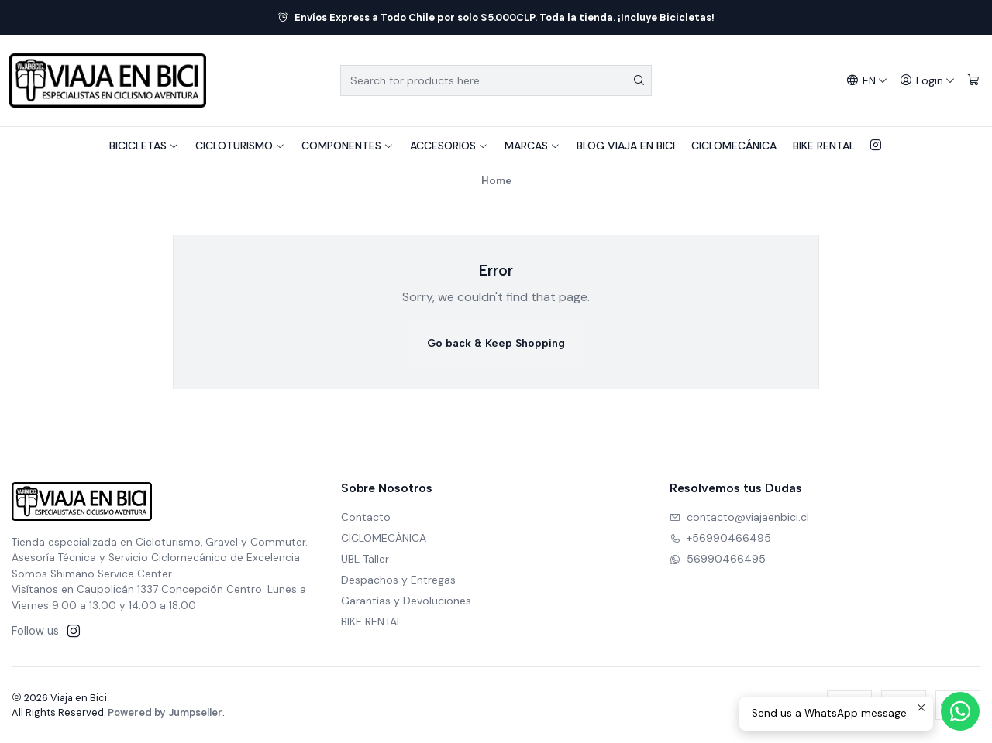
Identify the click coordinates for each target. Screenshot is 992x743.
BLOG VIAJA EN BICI (626, 145)
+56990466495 (720, 538)
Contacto (366, 517)
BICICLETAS (144, 145)
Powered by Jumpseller (165, 712)
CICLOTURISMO (240, 145)
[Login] (927, 81)
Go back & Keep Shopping (496, 343)
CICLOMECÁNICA (734, 145)
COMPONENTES (347, 145)
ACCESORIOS (449, 145)
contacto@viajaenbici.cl (739, 517)
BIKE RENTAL (824, 145)
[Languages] (866, 81)
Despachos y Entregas (398, 580)
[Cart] (973, 81)
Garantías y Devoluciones (406, 601)
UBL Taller (365, 559)
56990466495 (718, 559)
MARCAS (532, 145)
